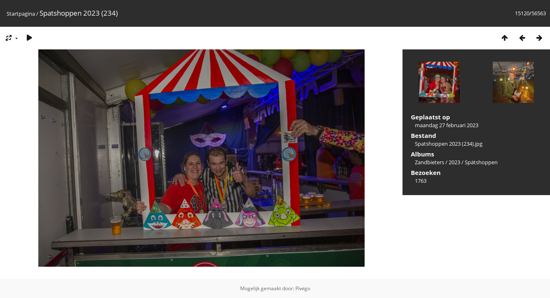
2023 (454, 162)
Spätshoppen (481, 162)
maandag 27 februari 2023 (446, 125)
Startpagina (21, 13)
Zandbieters (429, 162)
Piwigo (302, 288)
